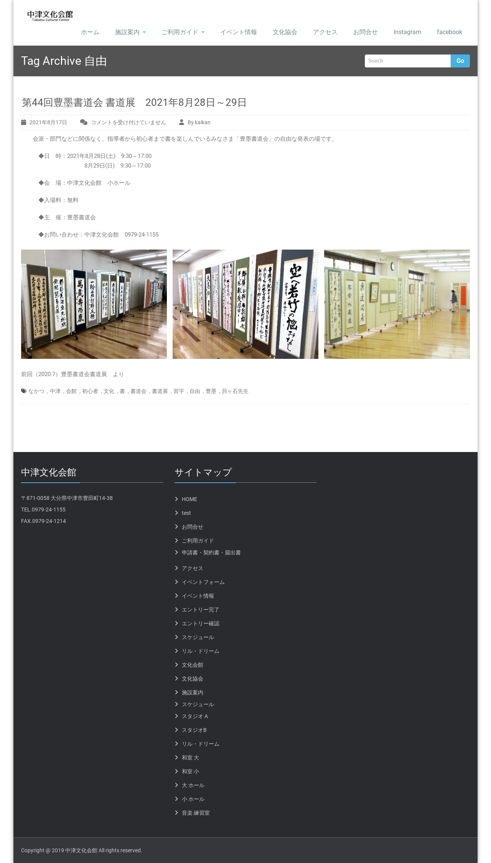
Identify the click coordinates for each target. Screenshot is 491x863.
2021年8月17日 (48, 122)
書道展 (160, 391)
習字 (178, 391)
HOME (189, 499)
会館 (71, 391)
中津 (55, 391)
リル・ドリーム (200, 651)
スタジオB (194, 730)
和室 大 (190, 758)
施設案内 (130, 32)
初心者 (90, 391)
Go (460, 60)
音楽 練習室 (196, 813)
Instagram (407, 32)
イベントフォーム (203, 582)
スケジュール (198, 637)
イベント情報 (238, 32)
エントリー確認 (200, 623)
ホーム (90, 32)
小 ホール (193, 799)
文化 (109, 391)
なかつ (36, 391)
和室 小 (190, 771)
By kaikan (199, 122)
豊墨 (211, 391)
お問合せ (365, 32)
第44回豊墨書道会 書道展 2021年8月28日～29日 (134, 102)
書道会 (138, 391)
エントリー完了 (200, 610)
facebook (449, 32)
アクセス (325, 32)
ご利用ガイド (182, 32)
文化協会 (285, 32)
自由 (194, 391)
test (186, 513)
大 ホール (193, 785)
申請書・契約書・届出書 (211, 552)
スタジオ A (195, 716)
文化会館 (192, 665)
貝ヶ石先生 (235, 391)
